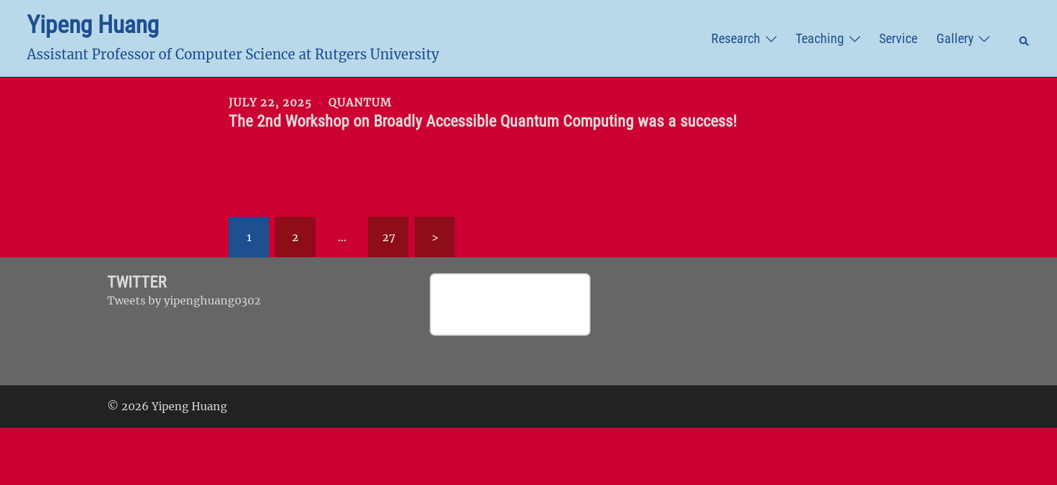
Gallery (954, 38)
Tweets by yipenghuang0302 (184, 300)
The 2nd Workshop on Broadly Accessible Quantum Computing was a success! (483, 121)
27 (388, 237)
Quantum (360, 102)
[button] (1024, 38)
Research (735, 38)
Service (898, 38)
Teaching (819, 38)
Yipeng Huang (93, 25)
